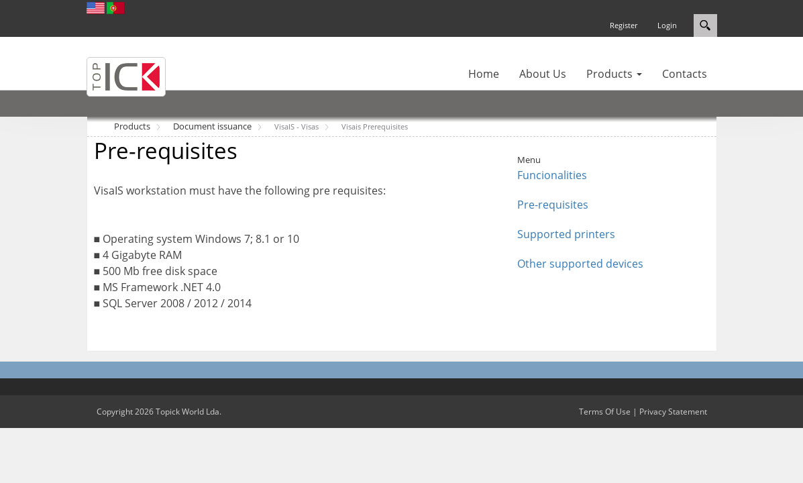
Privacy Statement (673, 411)
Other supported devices (580, 263)
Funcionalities (552, 175)
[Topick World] (126, 76)
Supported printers (566, 234)
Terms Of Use (605, 411)
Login (667, 25)
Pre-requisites (552, 204)
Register (623, 25)
